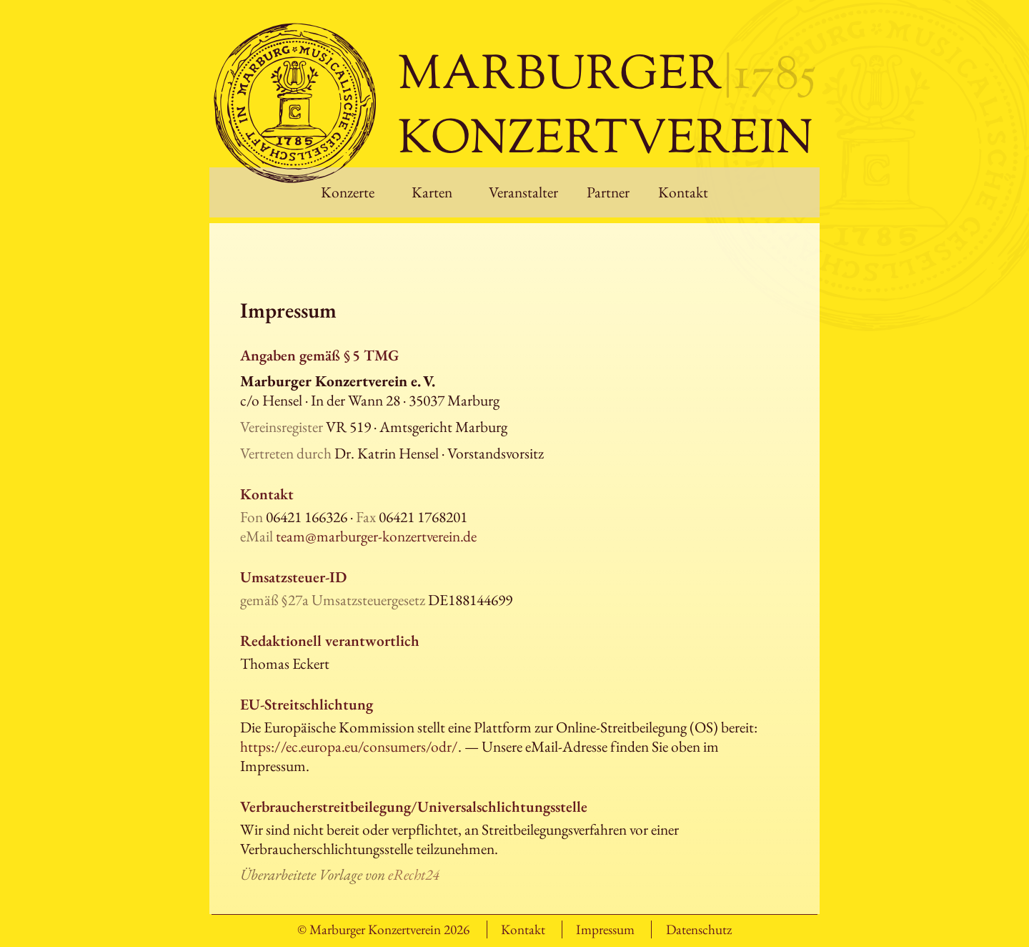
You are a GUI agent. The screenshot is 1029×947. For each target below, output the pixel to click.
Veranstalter (523, 192)
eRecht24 (413, 874)
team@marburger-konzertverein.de (376, 536)
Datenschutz (699, 929)
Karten (432, 192)
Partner (608, 192)
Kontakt (683, 192)
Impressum (605, 929)
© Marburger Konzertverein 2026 (383, 929)
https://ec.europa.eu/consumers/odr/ (349, 746)
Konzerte (347, 192)
